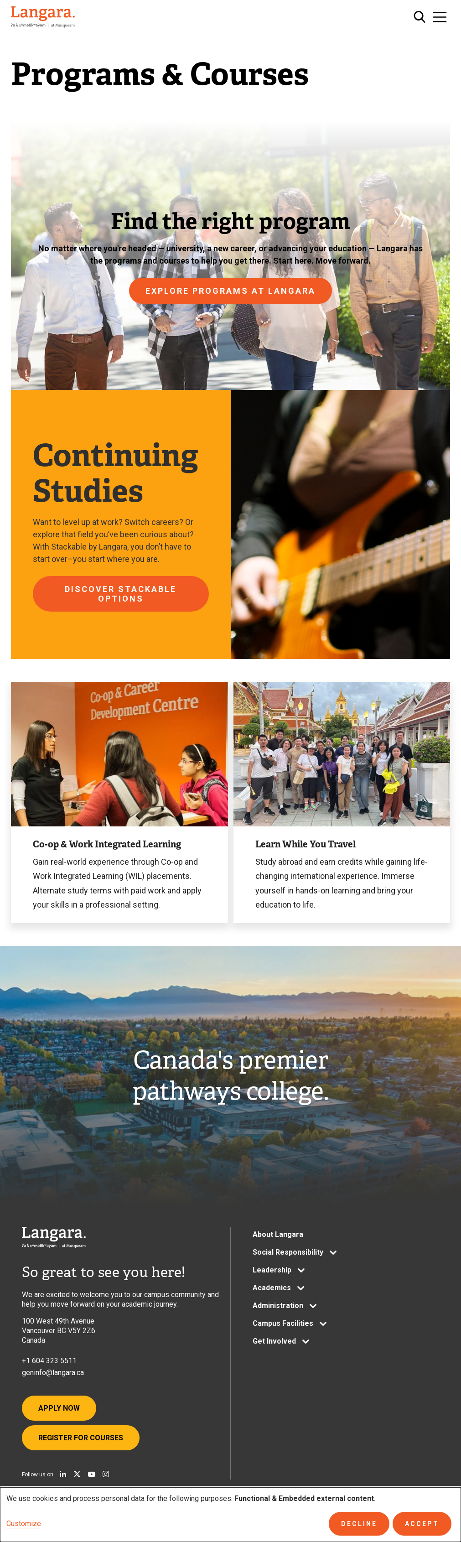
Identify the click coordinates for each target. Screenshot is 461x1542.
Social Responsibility (288, 1252)
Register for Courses (80, 1437)
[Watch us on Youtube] (91, 1474)
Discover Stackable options (120, 593)
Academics (272, 1287)
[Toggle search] (419, 17)
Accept (422, 1523)
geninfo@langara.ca (53, 1372)
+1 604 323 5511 (49, 1360)
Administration (278, 1305)
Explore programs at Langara (230, 291)
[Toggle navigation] (440, 17)
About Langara (278, 1234)
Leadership (272, 1270)
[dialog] (230, 1514)
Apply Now (59, 1408)
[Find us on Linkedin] (63, 1474)
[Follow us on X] (77, 1474)
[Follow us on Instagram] (106, 1474)
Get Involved (274, 1341)
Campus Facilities (283, 1323)
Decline (359, 1523)
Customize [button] (23, 1523)
